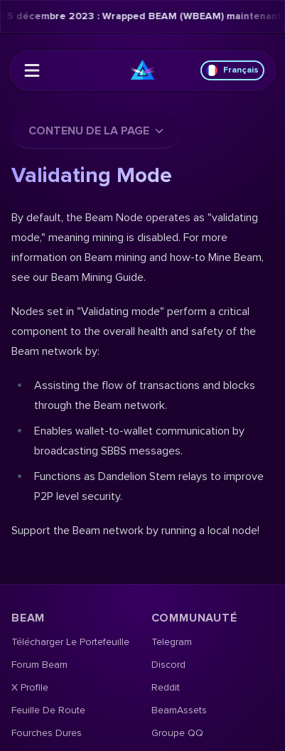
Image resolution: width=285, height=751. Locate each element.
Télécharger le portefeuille (70, 642)
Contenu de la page (95, 131)
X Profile (29, 687)
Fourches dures (46, 733)
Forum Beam (39, 665)
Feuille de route (48, 710)
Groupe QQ (177, 733)
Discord (168, 665)
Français (232, 70)
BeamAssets (179, 710)
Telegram (171, 642)
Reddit (165, 687)
